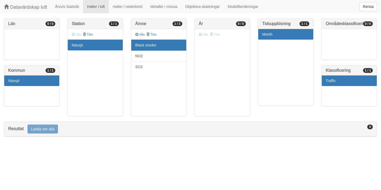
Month (267, 34)
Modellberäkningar (243, 6)
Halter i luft (96, 6)
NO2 (139, 56)
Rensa (368, 6)
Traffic (331, 81)
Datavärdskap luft (25, 7)
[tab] (190, 129)
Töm (88, 34)
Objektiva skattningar (202, 6)
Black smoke (145, 45)
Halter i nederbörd (127, 6)
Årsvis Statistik (67, 6)
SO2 (139, 67)
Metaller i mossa (163, 6)
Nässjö (14, 81)
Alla (140, 34)
